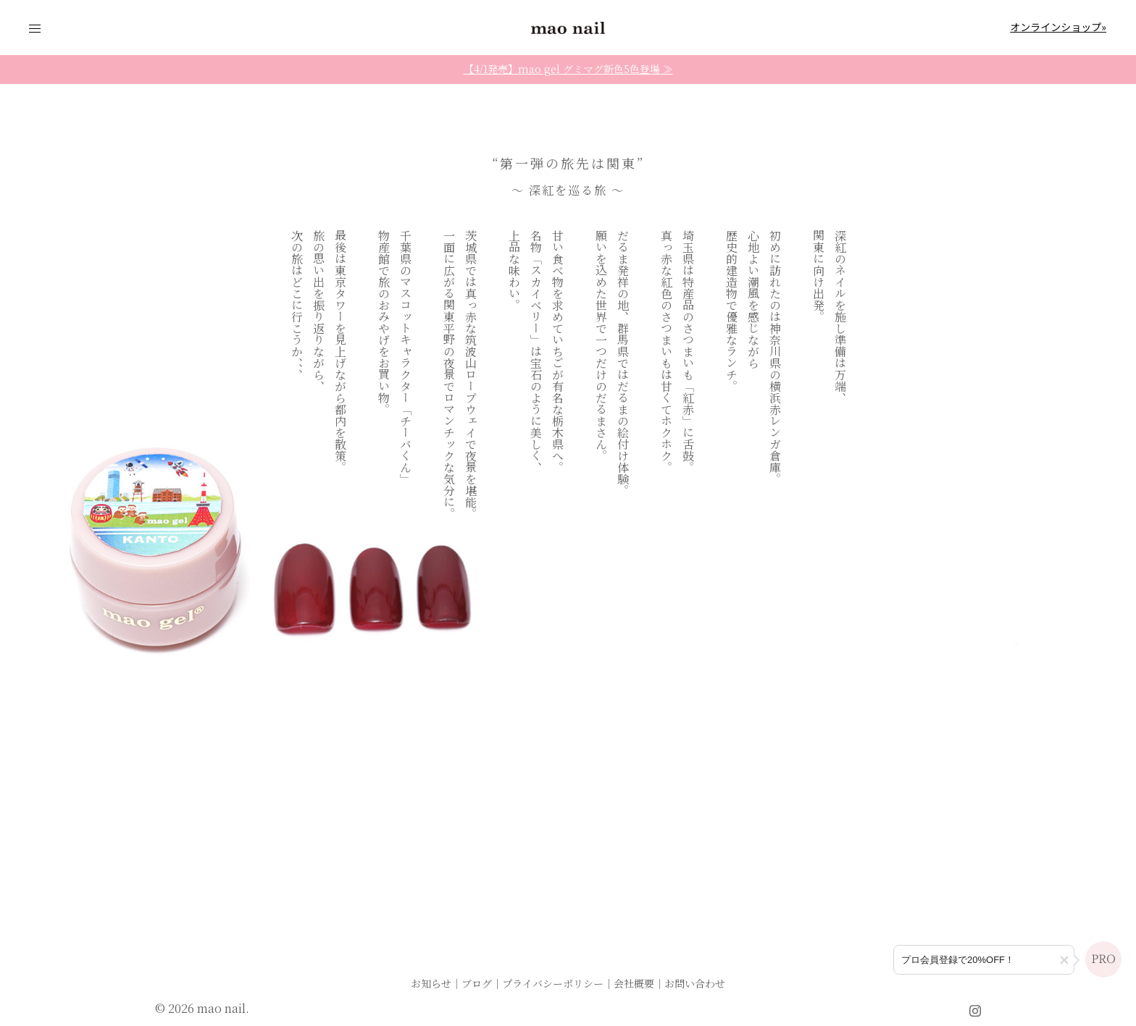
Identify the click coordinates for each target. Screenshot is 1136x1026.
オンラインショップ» (1058, 27)
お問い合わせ (694, 983)
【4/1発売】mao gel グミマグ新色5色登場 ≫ (568, 69)
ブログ (477, 983)
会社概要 (634, 983)
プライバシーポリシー (553, 983)
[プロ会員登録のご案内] (983, 960)
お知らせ (431, 983)
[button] (1064, 960)
